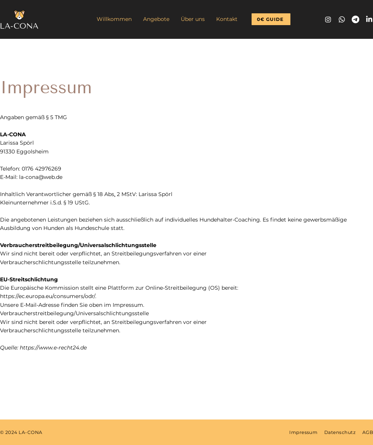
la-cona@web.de (40, 177)
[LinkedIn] (369, 19)
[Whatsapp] (342, 19)
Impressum (303, 432)
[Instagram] (328, 19)
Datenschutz (339, 432)
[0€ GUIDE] (271, 19)
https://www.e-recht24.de (53, 347)
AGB (367, 432)
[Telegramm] (355, 19)
